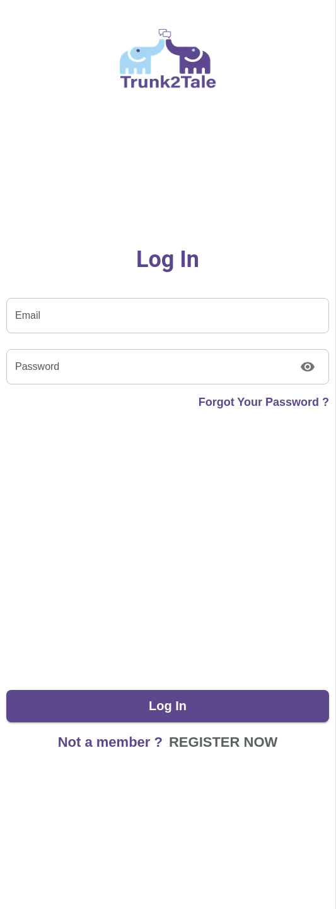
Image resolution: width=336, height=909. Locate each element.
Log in (167, 706)
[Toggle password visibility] (307, 366)
